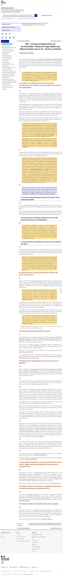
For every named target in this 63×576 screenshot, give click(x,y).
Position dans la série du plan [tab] (8, 27)
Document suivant (55, 41)
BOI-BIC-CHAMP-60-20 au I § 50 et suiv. (41, 169)
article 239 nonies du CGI (41, 497)
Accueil (2, 18)
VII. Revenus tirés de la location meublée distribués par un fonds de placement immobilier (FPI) (9, 81)
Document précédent (24, 41)
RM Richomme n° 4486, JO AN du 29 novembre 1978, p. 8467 (37, 194)
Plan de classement (9, 18)
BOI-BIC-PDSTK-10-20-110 (40, 455)
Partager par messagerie (13, 37)
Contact (2, 536)
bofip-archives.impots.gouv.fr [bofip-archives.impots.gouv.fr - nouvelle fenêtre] (22, 541)
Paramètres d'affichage (46, 571)
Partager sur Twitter (6, 37)
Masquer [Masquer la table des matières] (6, 41)
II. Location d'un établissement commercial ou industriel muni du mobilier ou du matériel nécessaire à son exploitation (8, 50)
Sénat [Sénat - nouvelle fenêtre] (33, 551)
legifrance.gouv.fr (24, 567)
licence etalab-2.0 (28, 574)
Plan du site (24, 571)
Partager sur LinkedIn (10, 37)
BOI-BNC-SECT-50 (55, 483)
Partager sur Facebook (2, 37)
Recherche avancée (47, 15)
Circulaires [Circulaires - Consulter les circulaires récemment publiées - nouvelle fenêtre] (34, 540)
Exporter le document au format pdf (2, 34)
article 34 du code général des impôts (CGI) (49, 59)
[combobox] (18, 15)
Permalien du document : (20, 524)
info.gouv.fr (4, 567)
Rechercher (36, 15)
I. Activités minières (8, 44)
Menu (61, 2)
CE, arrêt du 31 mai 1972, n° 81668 (43, 135)
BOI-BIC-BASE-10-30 (24, 501)
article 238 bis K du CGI (44, 389)
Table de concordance (21, 536)
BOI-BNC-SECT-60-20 (31, 459)
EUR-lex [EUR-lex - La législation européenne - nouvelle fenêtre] (33, 544)
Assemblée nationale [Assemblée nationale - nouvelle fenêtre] (36, 534)
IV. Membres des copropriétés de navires (8, 63)
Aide (2, 534)
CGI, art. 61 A (52, 356)
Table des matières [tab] (6, 24)
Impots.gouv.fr (35, 548)
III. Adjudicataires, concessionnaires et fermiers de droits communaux (7, 58)
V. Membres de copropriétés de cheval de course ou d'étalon (8, 67)
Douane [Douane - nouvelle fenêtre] (33, 542)
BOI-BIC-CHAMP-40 (47, 519)
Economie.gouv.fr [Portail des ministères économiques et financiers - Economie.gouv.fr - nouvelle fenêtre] (35, 546)
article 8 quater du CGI (36, 344)
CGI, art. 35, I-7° (27, 352)
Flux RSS (18, 534)
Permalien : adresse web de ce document (10, 34)
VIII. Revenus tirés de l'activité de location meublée (7, 87)
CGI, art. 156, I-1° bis (37, 436)
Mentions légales (17, 571)
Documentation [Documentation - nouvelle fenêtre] (20, 539)
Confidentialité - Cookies (33, 571)
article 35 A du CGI (32, 494)
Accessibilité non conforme (6, 571)
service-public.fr (13, 567)
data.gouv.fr (34, 567)
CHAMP (20, 18)
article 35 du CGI (47, 93)
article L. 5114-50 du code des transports (43, 339)
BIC (16, 18)
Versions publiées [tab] (6, 30)
